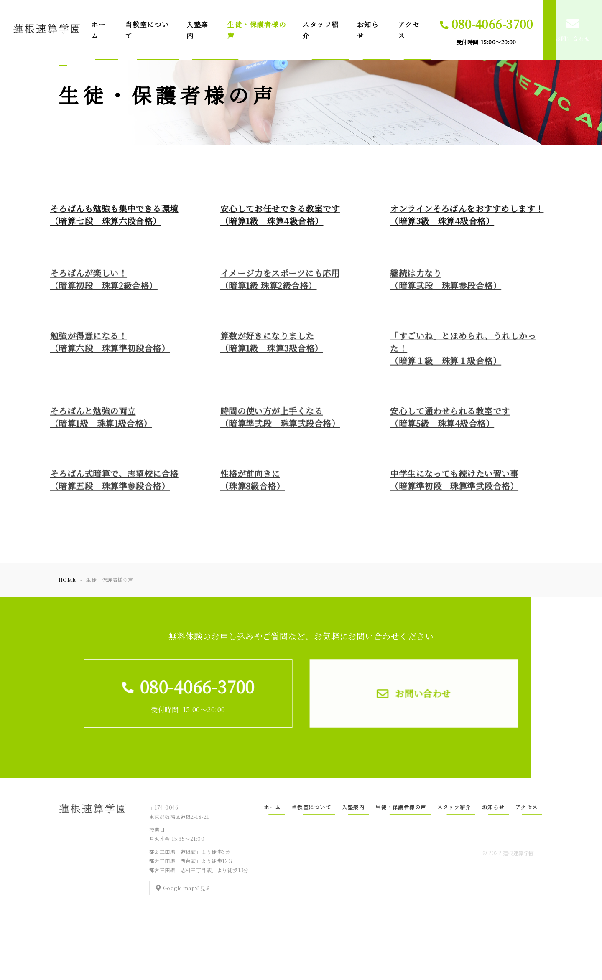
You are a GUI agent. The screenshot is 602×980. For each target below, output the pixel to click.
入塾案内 (197, 30)
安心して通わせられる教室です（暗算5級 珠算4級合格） (450, 421)
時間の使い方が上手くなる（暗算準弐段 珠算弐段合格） (280, 421)
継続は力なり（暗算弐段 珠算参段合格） (445, 283)
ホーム (98, 30)
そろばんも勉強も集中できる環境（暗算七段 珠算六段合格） (114, 215)
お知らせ (368, 30)
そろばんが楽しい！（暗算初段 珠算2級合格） (104, 283)
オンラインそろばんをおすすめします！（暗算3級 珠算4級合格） (466, 215)
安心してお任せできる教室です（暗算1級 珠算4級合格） (280, 215)
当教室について (147, 30)
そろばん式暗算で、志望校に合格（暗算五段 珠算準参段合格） (114, 483)
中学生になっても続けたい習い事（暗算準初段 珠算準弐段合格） (454, 483)
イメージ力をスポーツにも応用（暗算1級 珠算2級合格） (279, 283)
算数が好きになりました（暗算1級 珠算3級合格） (271, 345)
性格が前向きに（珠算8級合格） (252, 483)
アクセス (409, 30)
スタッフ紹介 (320, 30)
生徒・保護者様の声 (256, 30)
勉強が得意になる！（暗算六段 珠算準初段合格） (110, 345)
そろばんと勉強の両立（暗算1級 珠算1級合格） (101, 421)
